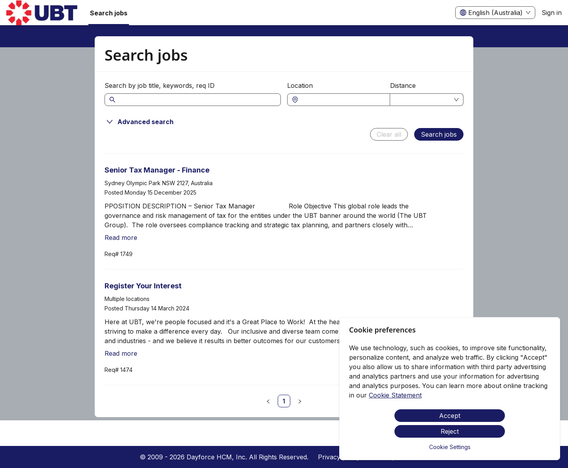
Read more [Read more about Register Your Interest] (121, 353)
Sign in (552, 13)
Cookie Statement (395, 395)
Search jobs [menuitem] (108, 13)
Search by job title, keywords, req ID (160, 85)
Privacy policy (339, 457)
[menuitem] (41, 13)
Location (300, 85)
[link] (284, 401)
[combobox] (342, 99)
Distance (403, 85)
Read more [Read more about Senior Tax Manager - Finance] (121, 237)
